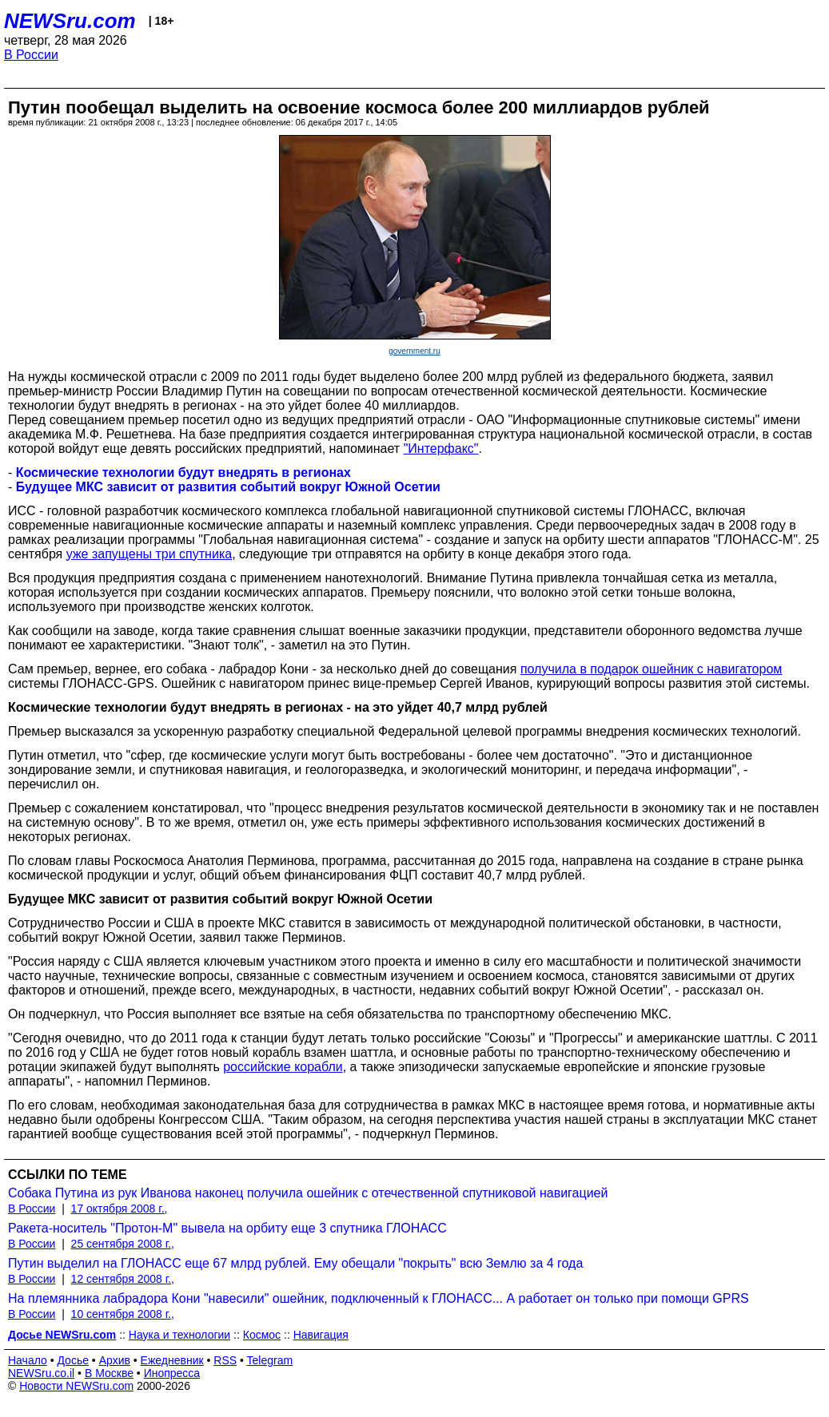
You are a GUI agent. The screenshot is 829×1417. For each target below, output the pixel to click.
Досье (73, 1360)
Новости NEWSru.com (76, 1385)
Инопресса (172, 1373)
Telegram (270, 1360)
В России (31, 55)
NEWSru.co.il (41, 1373)
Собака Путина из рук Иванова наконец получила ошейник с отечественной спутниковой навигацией (308, 1193)
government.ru (414, 351)
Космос (262, 1334)
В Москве (109, 1373)
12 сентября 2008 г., (122, 1278)
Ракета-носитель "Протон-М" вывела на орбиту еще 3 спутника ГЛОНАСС (227, 1228)
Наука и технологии (179, 1334)
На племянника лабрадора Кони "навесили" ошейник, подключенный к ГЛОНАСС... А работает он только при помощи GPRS (378, 1298)
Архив (114, 1360)
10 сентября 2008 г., (122, 1314)
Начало (27, 1360)
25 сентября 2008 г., (122, 1243)
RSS (225, 1360)
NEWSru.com (70, 21)
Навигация (321, 1334)
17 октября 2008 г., (119, 1208)
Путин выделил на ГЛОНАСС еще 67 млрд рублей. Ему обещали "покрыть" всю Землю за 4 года (295, 1263)
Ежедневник (172, 1360)
